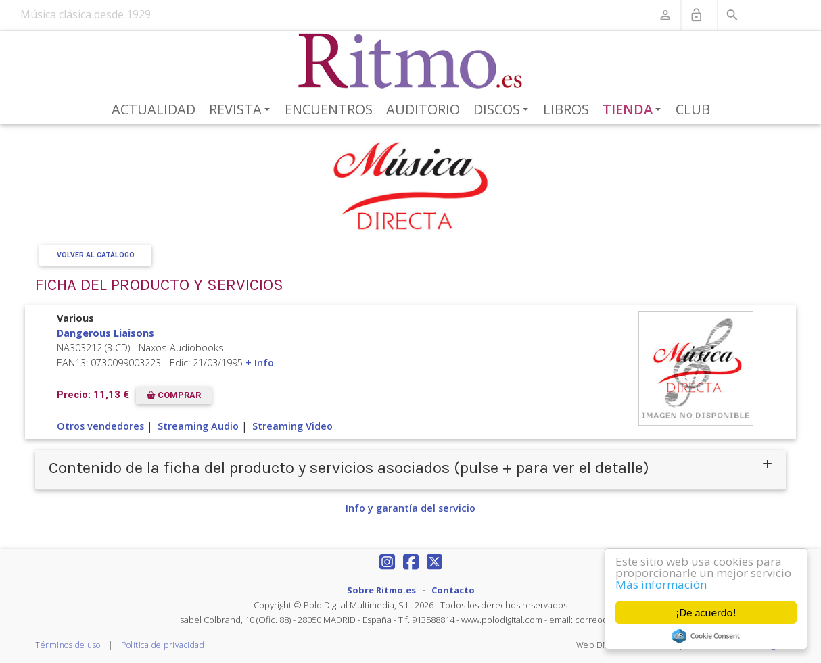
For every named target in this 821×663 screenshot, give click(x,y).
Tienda (634, 110)
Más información (661, 584)
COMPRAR (174, 395)
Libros (566, 109)
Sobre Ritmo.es (381, 590)
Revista (242, 110)
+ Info (259, 362)
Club (693, 109)
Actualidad (153, 109)
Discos (503, 110)
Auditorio (423, 109)
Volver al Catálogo (96, 255)
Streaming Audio (198, 426)
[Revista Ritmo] (411, 61)
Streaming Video (292, 426)
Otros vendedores (100, 426)
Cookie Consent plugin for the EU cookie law (706, 636)
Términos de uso (68, 645)
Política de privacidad (162, 645)
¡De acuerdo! (706, 613)
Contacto (453, 590)
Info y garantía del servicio (410, 507)
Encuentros (329, 109)
